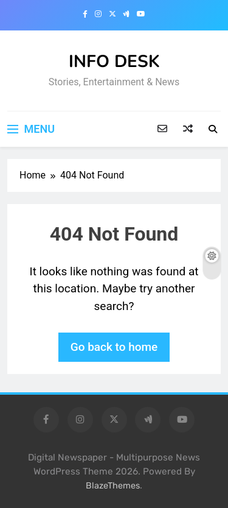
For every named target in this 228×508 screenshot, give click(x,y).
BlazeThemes (113, 486)
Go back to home (114, 347)
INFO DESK (114, 61)
